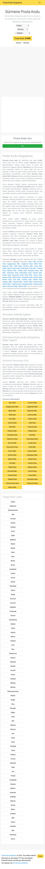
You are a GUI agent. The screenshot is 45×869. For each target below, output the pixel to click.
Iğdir (12, 818)
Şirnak (13, 805)
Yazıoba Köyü (37, 282)
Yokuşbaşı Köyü (27, 284)
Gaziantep (13, 611)
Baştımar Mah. (8, 266)
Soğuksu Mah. (7, 282)
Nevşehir (13, 708)
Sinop (13, 738)
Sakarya (13, 725)
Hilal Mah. (32, 435)
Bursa (13, 565)
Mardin (13, 696)
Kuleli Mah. (29, 275)
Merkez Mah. (38, 277)
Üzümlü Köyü (27, 282)
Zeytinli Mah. (22, 286)
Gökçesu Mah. (12, 270)
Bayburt (13, 788)
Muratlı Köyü (7, 279)
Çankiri (13, 573)
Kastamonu (13, 653)
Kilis (13, 830)
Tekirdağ (13, 746)
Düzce (13, 839)
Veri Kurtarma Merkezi (20, 863)
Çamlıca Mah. (28, 266)
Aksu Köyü (32, 261)
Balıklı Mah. (38, 264)
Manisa (13, 687)
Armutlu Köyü (32, 403)
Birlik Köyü (18, 266)
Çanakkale (13, 569)
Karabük (13, 826)
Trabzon (18, 43)
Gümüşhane (13, 620)
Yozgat (13, 776)
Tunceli (13, 759)
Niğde (13, 712)
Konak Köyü (7, 275)
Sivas (13, 742)
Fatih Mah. (32, 268)
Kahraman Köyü (12, 273)
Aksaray (13, 784)
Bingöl (13, 548)
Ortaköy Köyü (27, 279)
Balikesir (13, 540)
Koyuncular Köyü (18, 275)
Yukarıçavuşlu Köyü (12, 483)
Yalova (13, 822)
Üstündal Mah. (18, 282)
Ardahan (13, 814)
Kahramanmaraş (12, 691)
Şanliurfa (13, 763)
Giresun (12, 615)
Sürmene (26, 43)
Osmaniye (13, 835)
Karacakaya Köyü (26, 273)
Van (13, 771)
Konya (13, 674)
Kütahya (13, 679)
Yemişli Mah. (7, 284)
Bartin (13, 809)
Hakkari (12, 624)
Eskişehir (13, 607)
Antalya (12, 527)
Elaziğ (13, 594)
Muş (13, 704)
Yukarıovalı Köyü (12, 286)
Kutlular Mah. (16, 277)
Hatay (13, 628)
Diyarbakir (13, 586)
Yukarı (40, 856)
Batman (12, 801)
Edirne (13, 590)
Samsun (13, 729)
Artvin (13, 531)
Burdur (13, 561)
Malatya (13, 683)
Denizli (13, 582)
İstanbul (13, 641)
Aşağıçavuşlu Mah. (13, 264)
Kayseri (13, 658)
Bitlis (13, 552)
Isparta (13, 632)
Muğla (13, 700)
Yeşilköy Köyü (16, 284)
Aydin (13, 535)
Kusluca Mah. (7, 277)
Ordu (13, 717)
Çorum (13, 578)
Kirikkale (13, 797)
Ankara (13, 523)
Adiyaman (13, 506)
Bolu (12, 556)
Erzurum (13, 603)
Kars (12, 649)
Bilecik (13, 544)
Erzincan (13, 599)
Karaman (13, 792)
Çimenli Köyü (16, 268)
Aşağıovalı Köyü (27, 264)
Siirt (13, 733)
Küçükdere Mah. (27, 277)
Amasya (13, 519)
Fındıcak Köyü (32, 427)
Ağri (13, 514)
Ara (22, 146)
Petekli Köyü (37, 279)
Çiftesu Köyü (7, 268)
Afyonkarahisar (13, 510)
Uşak (13, 767)
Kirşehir (12, 666)
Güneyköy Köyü (33, 270)
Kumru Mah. (38, 275)
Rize (13, 721)
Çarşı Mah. (38, 266)
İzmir (13, 645)
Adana (13, 502)
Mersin (13, 637)
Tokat (13, 750)
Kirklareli (13, 662)
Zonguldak (13, 780)
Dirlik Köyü (24, 268)
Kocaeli (13, 670)
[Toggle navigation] (39, 2)
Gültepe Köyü (22, 270)
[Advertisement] (22, 73)
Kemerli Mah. (37, 273)
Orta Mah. (16, 279)
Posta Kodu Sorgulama (12, 2)
